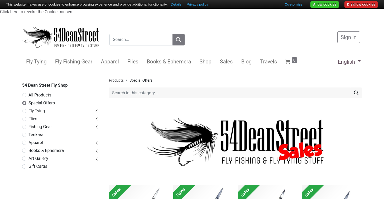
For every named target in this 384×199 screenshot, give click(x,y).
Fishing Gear (40, 126)
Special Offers (41, 102)
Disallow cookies (361, 4)
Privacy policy (197, 4)
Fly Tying (36, 110)
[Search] (178, 39)
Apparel (35, 142)
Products (116, 80)
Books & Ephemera (46, 150)
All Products (39, 95)
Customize (293, 4)
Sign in (349, 37)
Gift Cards (37, 166)
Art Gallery (38, 158)
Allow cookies (325, 4)
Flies (32, 118)
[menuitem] (36, 61)
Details (176, 4)
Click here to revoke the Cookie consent (37, 11)
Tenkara (36, 134)
